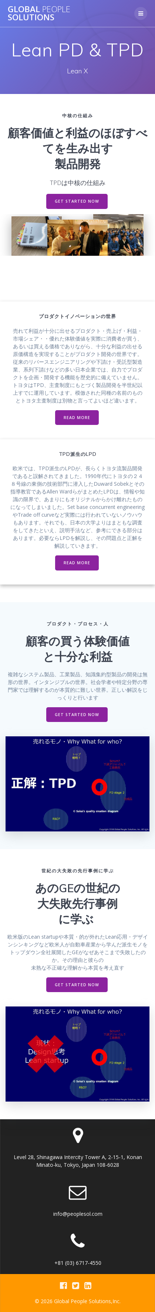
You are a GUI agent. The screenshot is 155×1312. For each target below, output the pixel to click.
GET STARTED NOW (77, 201)
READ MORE (77, 417)
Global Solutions (39, 13)
